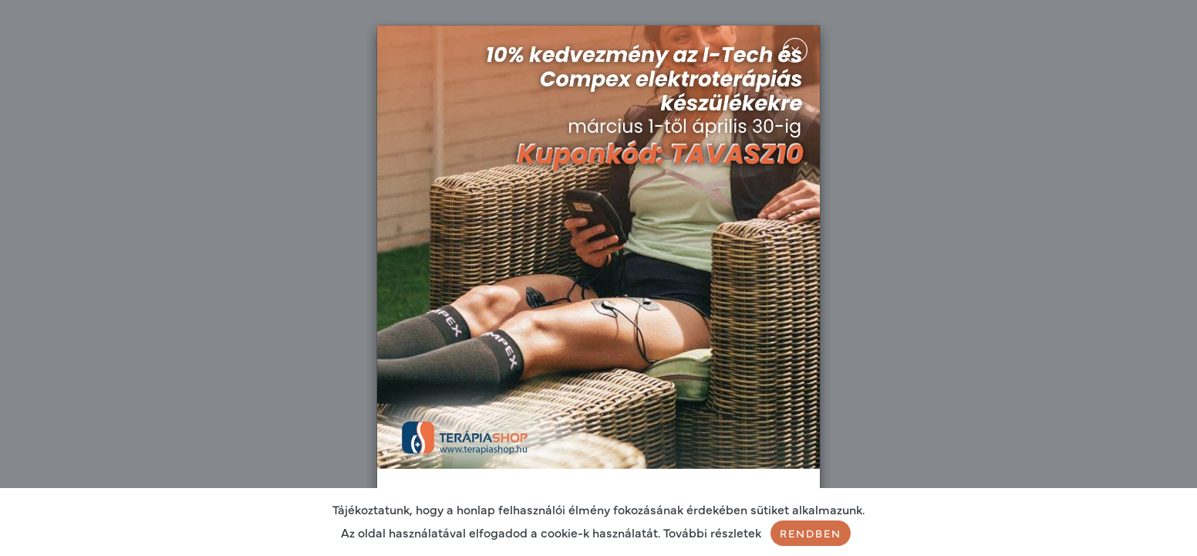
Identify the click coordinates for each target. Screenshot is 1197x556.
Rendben (810, 533)
